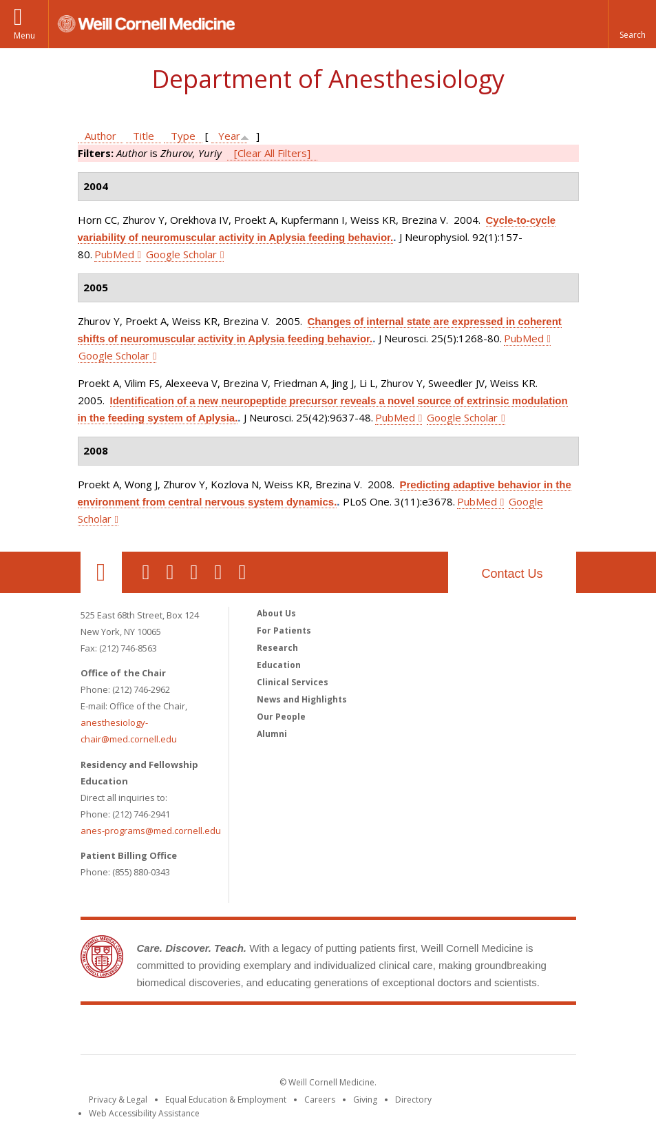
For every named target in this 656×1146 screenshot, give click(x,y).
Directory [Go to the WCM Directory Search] (413, 1099)
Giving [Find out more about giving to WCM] (365, 1099)
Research (277, 648)
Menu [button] (24, 35)
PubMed (114, 254)
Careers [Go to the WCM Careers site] (319, 1099)
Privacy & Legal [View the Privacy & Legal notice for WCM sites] (118, 1099)
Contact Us (511, 574)
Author (100, 136)
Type (183, 136)
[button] (632, 24)
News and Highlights (302, 699)
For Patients (284, 630)
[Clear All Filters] (272, 153)
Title (143, 136)
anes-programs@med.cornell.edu (151, 830)
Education (279, 665)
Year (229, 136)
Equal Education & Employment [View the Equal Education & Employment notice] (225, 1099)
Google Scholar (181, 254)
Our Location (101, 572)
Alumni (272, 734)
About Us (276, 613)
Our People (281, 716)
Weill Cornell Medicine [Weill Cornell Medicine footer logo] (328, 1032)
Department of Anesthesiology (328, 79)
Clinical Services (292, 682)
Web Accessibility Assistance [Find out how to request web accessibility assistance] (144, 1113)
